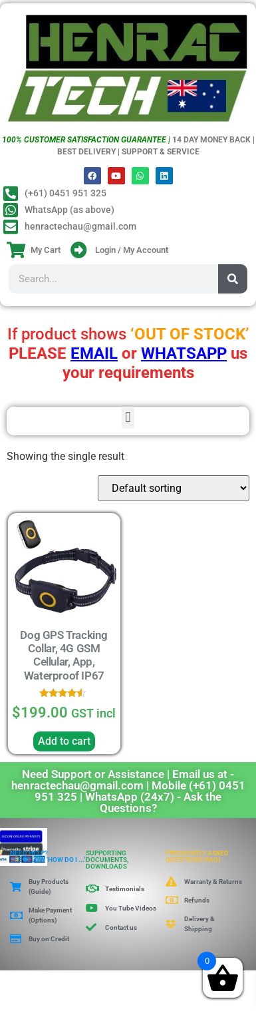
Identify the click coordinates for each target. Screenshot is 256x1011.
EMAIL (94, 353)
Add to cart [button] (64, 741)
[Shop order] (173, 488)
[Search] (232, 279)
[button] (128, 418)
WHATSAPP (184, 353)
